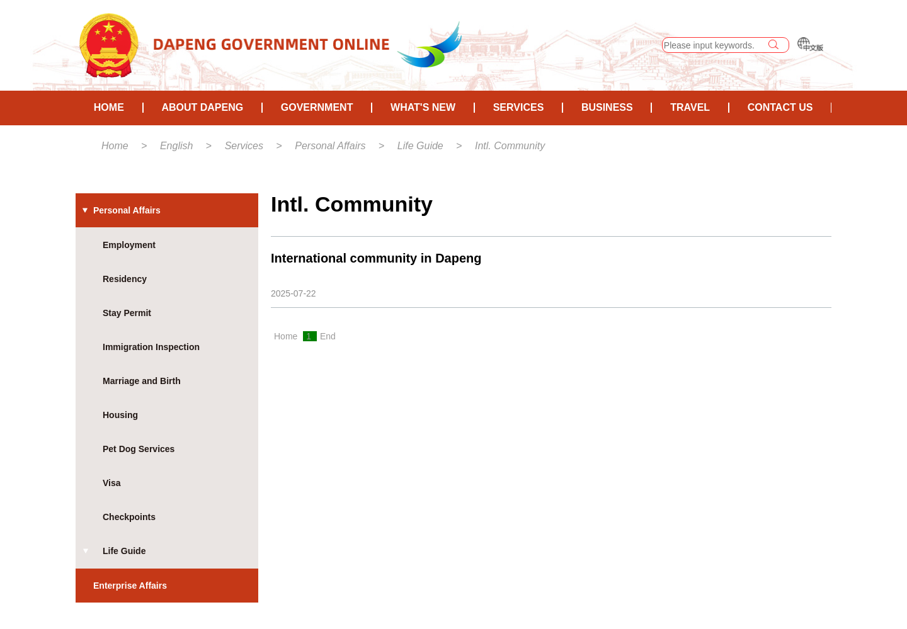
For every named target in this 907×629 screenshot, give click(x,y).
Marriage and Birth (142, 381)
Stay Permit (127, 313)
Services (518, 108)
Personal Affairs (330, 145)
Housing (120, 415)
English (176, 145)
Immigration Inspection (151, 347)
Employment (129, 245)
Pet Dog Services (138, 449)
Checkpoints (129, 517)
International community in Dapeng (376, 258)
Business (607, 108)
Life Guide (420, 145)
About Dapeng (202, 108)
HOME (109, 108)
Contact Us (780, 108)
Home (114, 145)
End (328, 336)
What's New (423, 108)
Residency (125, 279)
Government (317, 108)
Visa (112, 483)
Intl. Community (510, 145)
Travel (690, 108)
